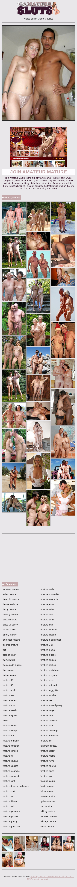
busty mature (9, 609)
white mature (47, 826)
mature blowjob (10, 730)
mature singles (48, 710)
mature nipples (48, 660)
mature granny (9, 821)
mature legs (46, 624)
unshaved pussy (48, 746)
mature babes (9, 700)
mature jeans (47, 604)
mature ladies (47, 609)
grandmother (9, 655)
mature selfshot (48, 695)
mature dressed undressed (15, 786)
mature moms (47, 650)
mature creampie (11, 771)
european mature (11, 640)
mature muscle (48, 655)
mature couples (10, 766)
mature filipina (9, 801)
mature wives (47, 771)
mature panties (48, 665)
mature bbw (8, 705)
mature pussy (47, 680)
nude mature (47, 786)
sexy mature (46, 806)
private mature (47, 801)
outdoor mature (48, 796)
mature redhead (48, 685)
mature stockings (49, 730)
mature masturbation (51, 640)
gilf (4, 650)
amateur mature (10, 589)
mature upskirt (47, 751)
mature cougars (10, 761)
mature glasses (10, 816)
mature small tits (48, 720)
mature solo (46, 725)
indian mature (9, 675)
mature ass (8, 695)
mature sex (46, 700)
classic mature (9, 619)
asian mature (9, 594)
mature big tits (9, 715)
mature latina (47, 619)
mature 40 (7, 685)
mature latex (46, 614)
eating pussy (8, 629)
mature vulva (47, 761)
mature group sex (11, 826)
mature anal (8, 690)
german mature (10, 645)
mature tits (46, 740)
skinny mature (47, 811)
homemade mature (12, 665)
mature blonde (9, 725)
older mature (47, 791)
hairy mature (8, 660)
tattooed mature (48, 816)
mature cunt (8, 781)
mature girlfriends (11, 811)
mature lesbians (48, 629)
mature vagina (47, 756)
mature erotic (9, 791)
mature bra (8, 735)
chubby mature (10, 614)
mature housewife (49, 594)
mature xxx (46, 776)
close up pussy (10, 624)
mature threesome (49, 735)
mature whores (48, 766)
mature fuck (8, 806)
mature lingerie (48, 634)
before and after (10, 604)
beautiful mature (10, 599)
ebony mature (9, 634)
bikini (5, 720)
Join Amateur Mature (38, 171)
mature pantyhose (49, 670)
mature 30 (7, 680)
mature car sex (10, 751)
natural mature (48, 781)
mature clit (7, 756)
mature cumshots (11, 776)
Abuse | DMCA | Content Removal (47, 876)
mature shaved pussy (51, 705)
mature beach (9, 710)
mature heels (47, 589)
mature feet (8, 796)
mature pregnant (48, 675)
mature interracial (49, 599)
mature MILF (47, 645)
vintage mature (48, 821)
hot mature (8, 670)
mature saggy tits (49, 690)
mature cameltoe (11, 746)
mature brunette (10, 740)
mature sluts (46, 715)
